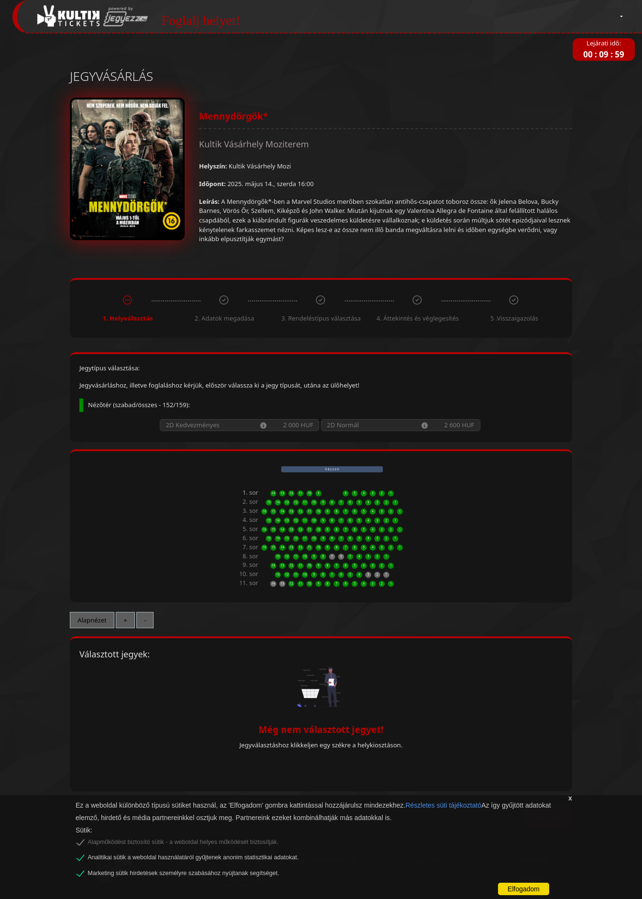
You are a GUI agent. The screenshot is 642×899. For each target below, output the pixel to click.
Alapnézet (92, 620)
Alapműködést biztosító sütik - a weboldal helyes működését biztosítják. (183, 842)
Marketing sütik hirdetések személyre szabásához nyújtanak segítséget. (183, 873)
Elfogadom (524, 889)
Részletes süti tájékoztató (443, 805)
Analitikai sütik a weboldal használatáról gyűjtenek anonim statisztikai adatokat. (193, 857)
